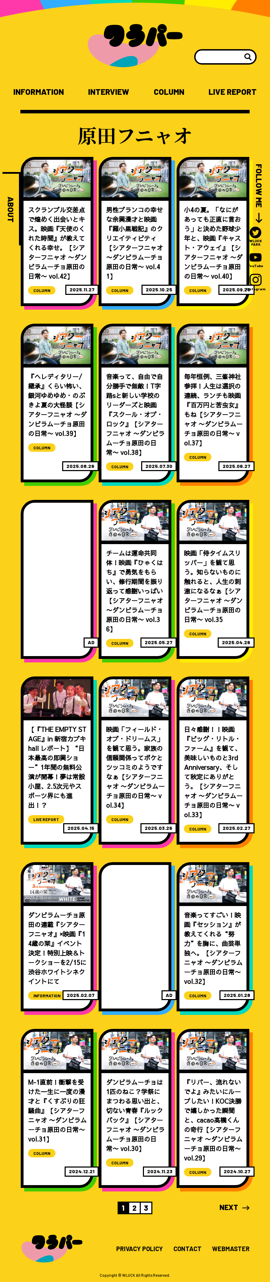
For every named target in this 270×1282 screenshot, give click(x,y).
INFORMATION (38, 92)
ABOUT (11, 210)
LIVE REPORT (233, 92)
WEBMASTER (231, 1249)
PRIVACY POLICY (139, 1249)
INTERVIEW (108, 92)
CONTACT (187, 1249)
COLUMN (169, 92)
